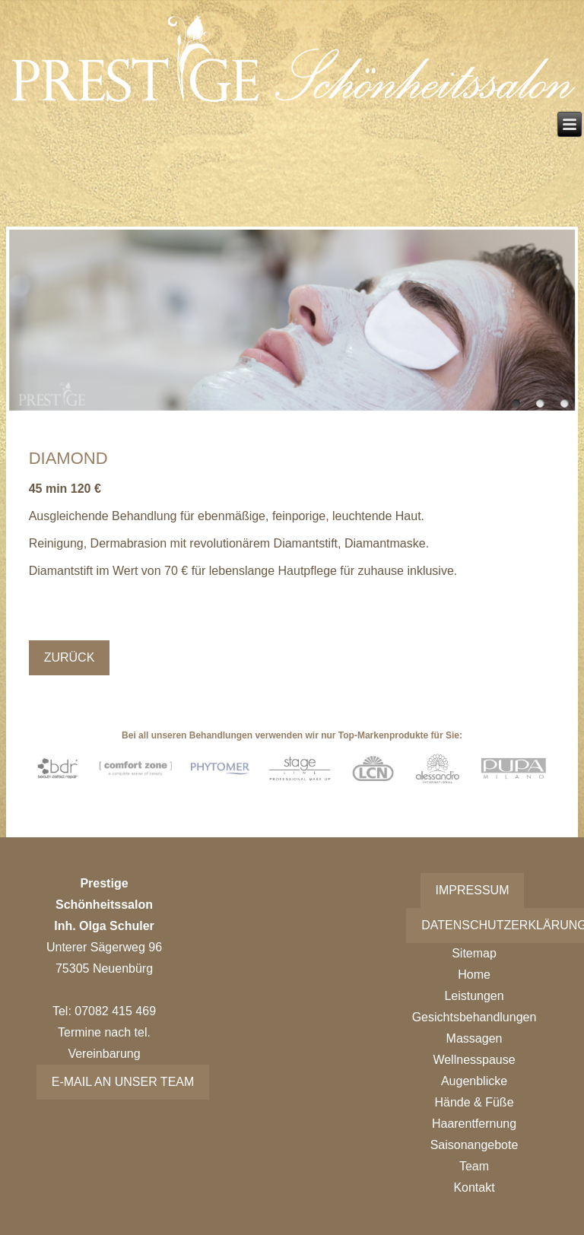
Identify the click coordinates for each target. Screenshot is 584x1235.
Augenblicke (474, 1081)
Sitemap (474, 953)
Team (474, 1166)
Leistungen (473, 995)
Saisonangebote (474, 1144)
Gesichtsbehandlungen (474, 1017)
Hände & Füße (473, 1102)
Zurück (69, 657)
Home (474, 974)
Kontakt (473, 1187)
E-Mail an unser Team (123, 1081)
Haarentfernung (474, 1123)
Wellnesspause (474, 1059)
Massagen (474, 1038)
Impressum (472, 890)
